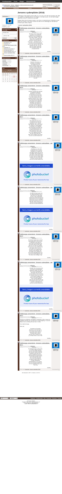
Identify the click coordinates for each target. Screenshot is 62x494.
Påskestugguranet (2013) (8, 48)
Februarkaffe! (4, 62)
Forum (15, 1)
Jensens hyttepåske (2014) (9, 51)
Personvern (54, 398)
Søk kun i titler (6, 35)
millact (10, 62)
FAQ (5, 8)
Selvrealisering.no (35, 402)
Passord (44, 6)
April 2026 (10, 70)
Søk (57, 8)
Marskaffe (4, 61)
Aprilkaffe (4, 59)
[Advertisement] (31, 385)
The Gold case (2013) (8, 50)
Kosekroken (27, 53)
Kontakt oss (33, 398)
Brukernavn (45, 4)
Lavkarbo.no (28, 402)
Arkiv (45, 398)
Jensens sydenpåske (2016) (35, 53)
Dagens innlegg (45, 8)
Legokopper (6, 47)
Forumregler (48, 398)
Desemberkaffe (5, 65)
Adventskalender (31, 1)
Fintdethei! (9, 59)
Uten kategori (6, 42)
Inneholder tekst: (5, 32)
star (9, 64)
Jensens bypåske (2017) (8, 55)
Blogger (22, 1)
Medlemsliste (16, 8)
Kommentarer (54, 53)
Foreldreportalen (6, 1)
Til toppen (60, 398)
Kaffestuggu (32, 31)
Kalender (30, 8)
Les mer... (49, 51)
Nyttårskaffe (4, 64)
